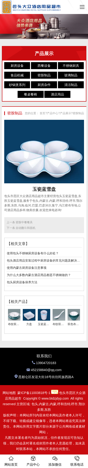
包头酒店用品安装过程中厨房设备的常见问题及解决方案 (44, 260)
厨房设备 (17, 65)
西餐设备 (44, 65)
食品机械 (17, 75)
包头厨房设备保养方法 (22, 282)
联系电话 (77, 461)
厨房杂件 (44, 85)
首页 (42, 113)
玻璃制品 (70, 75)
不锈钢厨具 (71, 65)
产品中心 (52, 113)
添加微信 (54, 461)
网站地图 (9, 393)
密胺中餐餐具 (24, 222)
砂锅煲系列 (17, 85)
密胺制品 (44, 75)
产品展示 (65, 113)
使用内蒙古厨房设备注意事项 (26, 267)
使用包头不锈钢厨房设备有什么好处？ (33, 253)
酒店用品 (57, 94)
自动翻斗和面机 (25, 228)
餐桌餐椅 (30, 94)
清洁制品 (70, 85)
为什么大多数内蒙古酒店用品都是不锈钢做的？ (39, 275)
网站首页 (11, 461)
